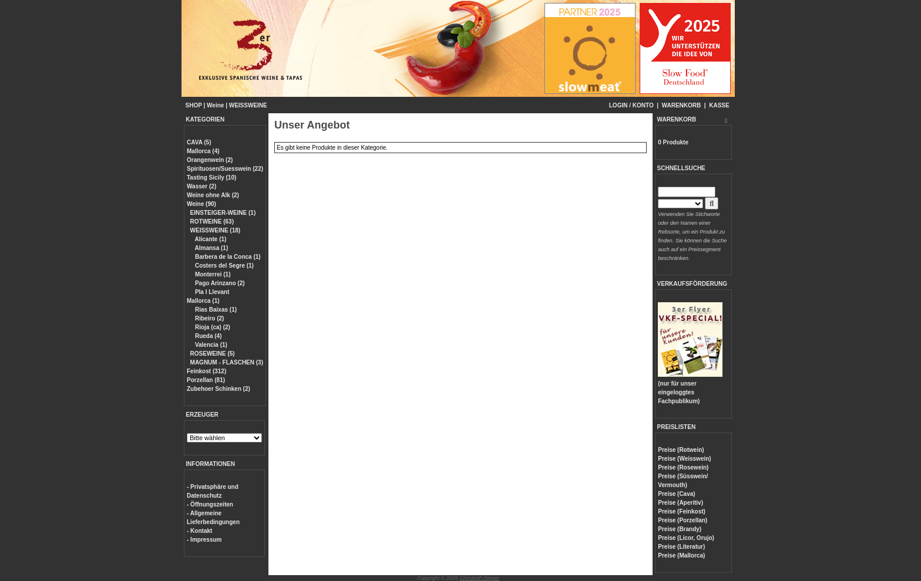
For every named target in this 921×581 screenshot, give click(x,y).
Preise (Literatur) (681, 546)
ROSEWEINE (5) (212, 353)
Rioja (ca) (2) (211, 327)
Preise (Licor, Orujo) (686, 538)
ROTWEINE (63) (212, 221)
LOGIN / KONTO (631, 105)
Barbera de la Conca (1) (226, 257)
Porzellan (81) (206, 380)
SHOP (194, 105)
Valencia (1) (210, 345)
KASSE (719, 105)
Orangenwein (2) (210, 160)
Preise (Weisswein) (684, 458)
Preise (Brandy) (679, 529)
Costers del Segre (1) (223, 265)
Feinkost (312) (206, 371)
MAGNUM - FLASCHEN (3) (226, 362)
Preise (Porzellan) (682, 520)
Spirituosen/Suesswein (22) (225, 168)
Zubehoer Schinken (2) (218, 389)
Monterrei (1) (211, 274)
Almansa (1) (210, 248)
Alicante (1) (209, 239)
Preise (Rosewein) (683, 467)
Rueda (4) (207, 336)
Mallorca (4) (203, 151)
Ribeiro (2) (208, 318)
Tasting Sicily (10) (211, 177)
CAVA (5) (199, 142)
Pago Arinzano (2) (218, 283)
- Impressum (204, 539)
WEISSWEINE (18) (215, 230)
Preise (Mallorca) (681, 555)
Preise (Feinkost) (681, 511)
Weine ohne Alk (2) (213, 195)
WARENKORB (681, 105)
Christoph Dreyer (479, 578)
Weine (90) (201, 204)
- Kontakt (199, 531)
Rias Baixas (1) (215, 309)
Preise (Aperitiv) (680, 502)
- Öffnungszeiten (210, 504)
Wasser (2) (201, 186)
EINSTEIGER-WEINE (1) (223, 213)
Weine (215, 105)
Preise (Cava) (676, 494)
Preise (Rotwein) (681, 450)
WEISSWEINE (248, 105)
